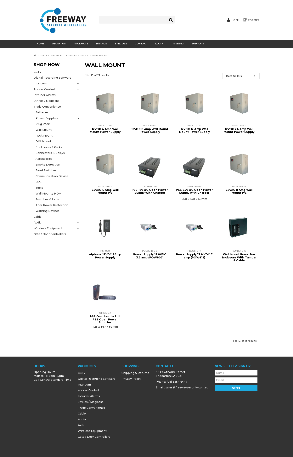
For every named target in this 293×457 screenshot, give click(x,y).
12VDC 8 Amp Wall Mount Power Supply (149, 130)
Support (197, 43)
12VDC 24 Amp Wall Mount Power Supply (239, 130)
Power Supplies (78, 55)
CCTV (82, 373)
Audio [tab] (38, 222)
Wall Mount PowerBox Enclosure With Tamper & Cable (239, 257)
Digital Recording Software (97, 379)
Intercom (84, 384)
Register (254, 20)
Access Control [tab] (44, 89)
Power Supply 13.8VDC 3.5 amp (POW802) (149, 256)
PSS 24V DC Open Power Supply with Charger (194, 191)
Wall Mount (44, 130)
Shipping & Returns (135, 373)
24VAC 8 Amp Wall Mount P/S (239, 191)
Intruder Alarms (89, 396)
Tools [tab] (39, 187)
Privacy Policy (131, 379)
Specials (121, 43)
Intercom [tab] (40, 83)
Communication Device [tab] (52, 176)
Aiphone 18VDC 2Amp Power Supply (105, 256)
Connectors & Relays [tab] (50, 153)
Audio (82, 419)
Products (81, 43)
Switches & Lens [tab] (47, 199)
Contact (141, 43)
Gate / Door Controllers (94, 436)
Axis (81, 425)
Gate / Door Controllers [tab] (50, 234)
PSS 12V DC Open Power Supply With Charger (150, 191)
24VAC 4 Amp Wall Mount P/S (105, 191)
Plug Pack (43, 124)
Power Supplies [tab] (47, 118)
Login (235, 20)
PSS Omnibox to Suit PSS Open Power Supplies (105, 319)
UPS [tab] (39, 182)
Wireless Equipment (92, 431)
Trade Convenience (52, 55)
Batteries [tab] (42, 112)
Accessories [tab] (44, 159)
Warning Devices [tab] (47, 211)
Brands (101, 43)
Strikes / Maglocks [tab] (46, 101)
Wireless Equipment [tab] (48, 228)
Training (177, 43)
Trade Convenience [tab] (47, 106)
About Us (59, 43)
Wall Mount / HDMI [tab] (49, 193)
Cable (82, 413)
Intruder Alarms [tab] (45, 95)
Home (40, 43)
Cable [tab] (38, 216)
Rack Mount (44, 135)
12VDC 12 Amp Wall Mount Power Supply (194, 130)
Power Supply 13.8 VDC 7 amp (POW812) (194, 256)
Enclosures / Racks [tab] (49, 147)
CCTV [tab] (37, 72)
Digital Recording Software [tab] (52, 77)
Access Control (88, 390)
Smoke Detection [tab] (48, 164)
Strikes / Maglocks (91, 402)
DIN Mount (43, 141)
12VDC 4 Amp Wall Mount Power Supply (105, 130)
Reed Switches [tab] (46, 170)
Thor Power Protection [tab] (52, 205)
